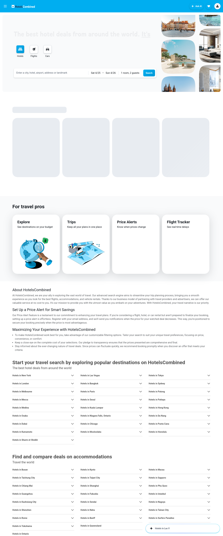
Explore (23, 222)
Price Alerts (127, 222)
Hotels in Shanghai (90, 486)
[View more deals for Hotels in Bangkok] (140, 383)
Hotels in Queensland (91, 526)
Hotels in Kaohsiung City (24, 502)
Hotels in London (20, 383)
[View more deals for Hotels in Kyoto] (140, 470)
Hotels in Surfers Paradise (161, 518)
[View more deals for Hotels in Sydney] (209, 383)
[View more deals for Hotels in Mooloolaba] (140, 432)
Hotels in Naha (88, 510)
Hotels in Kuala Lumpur (92, 407)
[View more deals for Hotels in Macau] (209, 470)
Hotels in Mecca (20, 399)
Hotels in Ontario (20, 534)
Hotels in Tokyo (156, 375)
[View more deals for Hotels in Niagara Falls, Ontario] (140, 416)
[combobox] (51, 72)
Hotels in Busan (20, 469)
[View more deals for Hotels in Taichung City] (72, 478)
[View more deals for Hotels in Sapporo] (209, 478)
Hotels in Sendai (88, 502)
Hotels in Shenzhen (21, 510)
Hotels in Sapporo (157, 477)
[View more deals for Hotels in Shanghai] (140, 486)
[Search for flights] (34, 49)
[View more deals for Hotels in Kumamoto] (72, 432)
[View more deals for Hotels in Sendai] (140, 502)
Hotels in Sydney (157, 383)
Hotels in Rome (19, 518)
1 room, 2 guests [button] (130, 72)
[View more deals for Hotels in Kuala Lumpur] (140, 408)
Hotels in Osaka (20, 416)
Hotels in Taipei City (90, 477)
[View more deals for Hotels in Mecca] (72, 399)
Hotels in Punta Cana (159, 424)
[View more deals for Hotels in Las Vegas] (140, 375)
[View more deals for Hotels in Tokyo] (209, 375)
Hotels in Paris (88, 391)
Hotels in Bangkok (89, 383)
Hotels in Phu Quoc (158, 486)
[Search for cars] (48, 49)
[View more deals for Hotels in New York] (72, 375)
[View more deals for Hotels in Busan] (72, 470)
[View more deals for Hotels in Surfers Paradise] (209, 518)
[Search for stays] (20, 49)
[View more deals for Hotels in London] (72, 383)
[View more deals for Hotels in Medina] (72, 408)
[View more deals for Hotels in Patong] (209, 391)
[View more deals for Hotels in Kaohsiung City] (72, 502)
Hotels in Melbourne (22, 391)
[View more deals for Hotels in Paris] (140, 391)
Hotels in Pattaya (157, 399)
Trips (71, 222)
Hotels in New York (21, 375)
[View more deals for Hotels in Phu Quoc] (209, 486)
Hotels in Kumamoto (22, 432)
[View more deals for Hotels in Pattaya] (209, 399)
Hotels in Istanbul (157, 494)
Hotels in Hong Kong (159, 407)
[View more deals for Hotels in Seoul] (140, 399)
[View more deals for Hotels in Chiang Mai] (72, 486)
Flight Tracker (178, 222)
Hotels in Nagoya (157, 502)
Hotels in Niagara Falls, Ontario (96, 416)
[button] (5, 6)
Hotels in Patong (157, 391)
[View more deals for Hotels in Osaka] (72, 416)
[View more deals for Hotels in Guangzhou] (72, 494)
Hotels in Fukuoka (89, 494)
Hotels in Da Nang (157, 416)
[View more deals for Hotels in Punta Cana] (209, 424)
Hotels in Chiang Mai (22, 486)
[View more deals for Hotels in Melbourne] (72, 391)
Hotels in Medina (20, 407)
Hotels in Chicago (89, 424)
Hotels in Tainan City (159, 510)
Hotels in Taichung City (23, 477)
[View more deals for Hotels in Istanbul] (209, 494)
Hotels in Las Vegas (90, 375)
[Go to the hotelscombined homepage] (23, 6)
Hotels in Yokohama (22, 526)
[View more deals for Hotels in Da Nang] (209, 416)
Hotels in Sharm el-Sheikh (25, 440)
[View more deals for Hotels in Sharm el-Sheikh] (72, 440)
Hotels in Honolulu (158, 432)
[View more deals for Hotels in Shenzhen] (72, 510)
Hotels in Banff (88, 518)
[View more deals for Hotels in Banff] (140, 518)
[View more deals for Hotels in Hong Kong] (209, 408)
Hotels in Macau (156, 469)
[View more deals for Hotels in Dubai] (72, 424)
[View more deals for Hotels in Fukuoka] (140, 494)
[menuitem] (20, 51)
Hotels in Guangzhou (22, 494)
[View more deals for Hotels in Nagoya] (209, 502)
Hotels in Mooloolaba (91, 432)
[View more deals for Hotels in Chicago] (140, 424)
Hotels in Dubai (19, 424)
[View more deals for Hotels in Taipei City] (140, 478)
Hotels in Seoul (88, 399)
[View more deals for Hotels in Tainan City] (209, 510)
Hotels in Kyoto (88, 469)
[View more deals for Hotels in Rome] (72, 518)
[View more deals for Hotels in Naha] (140, 510)
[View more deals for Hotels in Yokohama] (72, 526)
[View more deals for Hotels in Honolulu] (209, 432)
